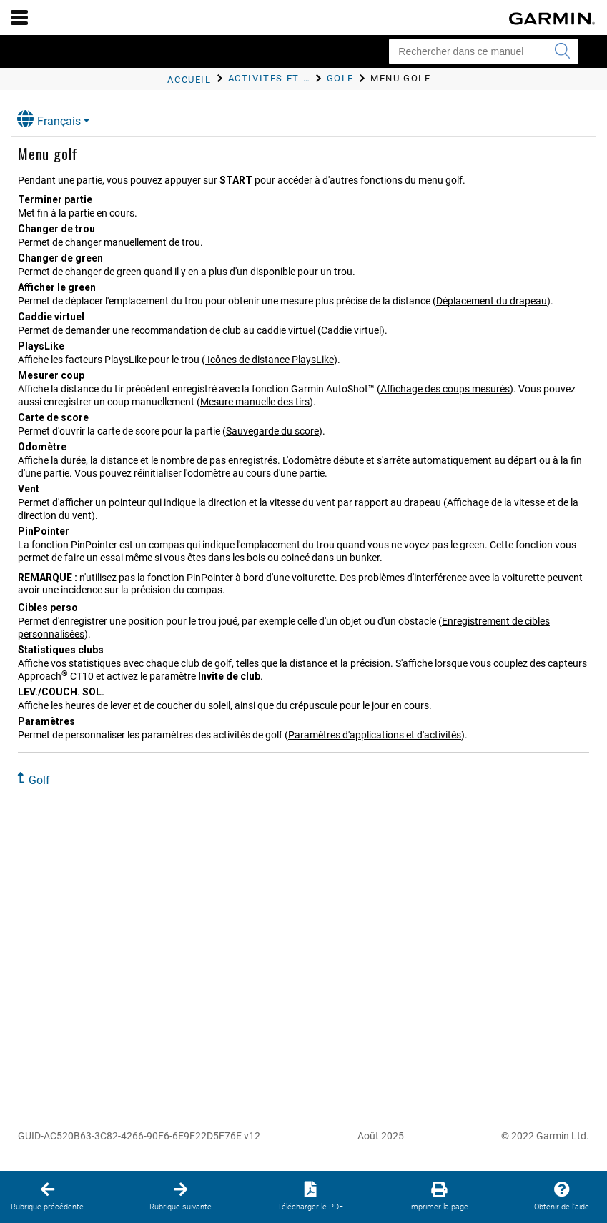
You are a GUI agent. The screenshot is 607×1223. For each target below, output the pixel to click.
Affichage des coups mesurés (445, 389)
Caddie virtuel (351, 330)
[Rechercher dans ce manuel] (483, 51)
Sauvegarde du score (272, 431)
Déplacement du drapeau (491, 301)
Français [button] (49, 119)
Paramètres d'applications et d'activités (374, 735)
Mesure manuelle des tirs (255, 401)
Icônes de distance (269, 359)
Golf (39, 780)
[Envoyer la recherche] (562, 51)
